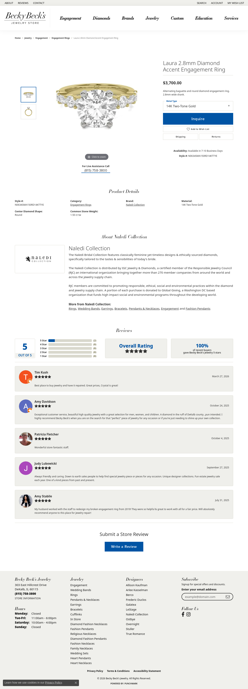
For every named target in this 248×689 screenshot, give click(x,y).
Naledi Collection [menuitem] (137, 614)
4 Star (43, 344)
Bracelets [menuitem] (76, 609)
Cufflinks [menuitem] (76, 614)
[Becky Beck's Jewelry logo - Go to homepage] (26, 18)
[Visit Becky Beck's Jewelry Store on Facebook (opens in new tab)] (183, 614)
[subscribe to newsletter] (228, 596)
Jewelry (152, 18)
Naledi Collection (135, 204)
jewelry (28, 38)
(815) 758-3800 (95, 170)
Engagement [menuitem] (78, 585)
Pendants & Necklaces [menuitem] (84, 600)
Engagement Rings (61, 38)
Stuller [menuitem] (130, 629)
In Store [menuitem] (75, 619)
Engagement (70, 18)
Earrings (107, 308)
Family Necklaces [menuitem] (81, 648)
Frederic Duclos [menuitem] (136, 600)
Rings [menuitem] (74, 595)
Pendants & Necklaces (144, 308)
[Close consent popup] (76, 683)
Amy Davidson (45, 402)
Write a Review (124, 546)
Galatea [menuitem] (131, 604)
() (94, 340)
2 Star (43, 352)
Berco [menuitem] (130, 595)
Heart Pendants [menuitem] (80, 658)
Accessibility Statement (147, 671)
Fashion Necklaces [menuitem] (82, 643)
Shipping (181, 136)
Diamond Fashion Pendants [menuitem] (88, 639)
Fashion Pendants (198, 308)
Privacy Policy (95, 671)
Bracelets (120, 308)
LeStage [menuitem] (131, 609)
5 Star (43, 340)
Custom (177, 18)
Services (231, 18)
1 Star (43, 356)
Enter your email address (199, 589)
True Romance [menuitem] (135, 634)
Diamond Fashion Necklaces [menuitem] (88, 624)
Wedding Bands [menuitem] (80, 590)
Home (18, 38)
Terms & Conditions (118, 671)
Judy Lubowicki (46, 463)
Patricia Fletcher (47, 434)
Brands (128, 18)
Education (203, 18)
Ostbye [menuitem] (130, 619)
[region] (96, 103)
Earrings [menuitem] (75, 604)
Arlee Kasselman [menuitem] (137, 590)
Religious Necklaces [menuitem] (83, 634)
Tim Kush (41, 372)
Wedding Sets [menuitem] (79, 653)
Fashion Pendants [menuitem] (82, 629)
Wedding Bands (89, 308)
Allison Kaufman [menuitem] (136, 585)
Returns (216, 136)
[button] (201, 3)
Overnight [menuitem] (132, 624)
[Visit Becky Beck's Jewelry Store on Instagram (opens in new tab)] (188, 614)
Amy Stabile (43, 496)
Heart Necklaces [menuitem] (81, 663)
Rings (72, 308)
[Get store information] (28, 598)
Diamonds (101, 18)
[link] (8, 3)
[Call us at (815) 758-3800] (25, 594)
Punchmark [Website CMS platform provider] (131, 683)
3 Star (43, 348)
